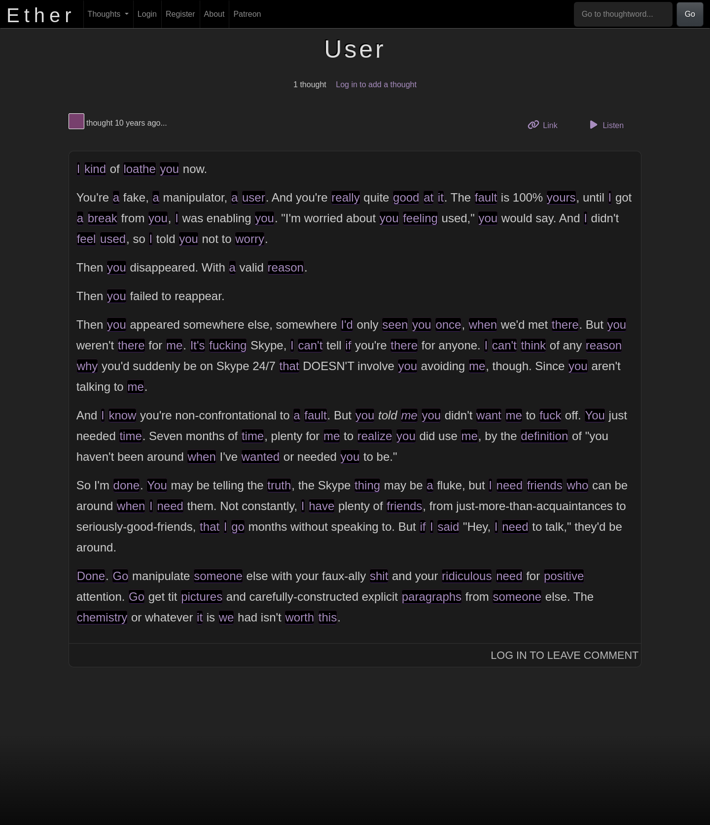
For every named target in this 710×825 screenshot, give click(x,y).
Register (180, 14)
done (126, 485)
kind (95, 168)
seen (395, 324)
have (321, 506)
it (441, 197)
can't (310, 345)
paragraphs (432, 596)
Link (546, 124)
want (488, 415)
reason (286, 267)
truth (279, 485)
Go (690, 14)
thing (367, 485)
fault (486, 197)
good (406, 197)
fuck (550, 415)
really (345, 197)
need (510, 485)
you (169, 168)
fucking (228, 345)
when (483, 324)
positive (564, 576)
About (214, 14)
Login (147, 14)
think (533, 345)
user (253, 197)
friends (545, 485)
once (448, 324)
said (448, 526)
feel (86, 238)
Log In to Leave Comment (565, 655)
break (102, 218)
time (130, 436)
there (565, 324)
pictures (201, 596)
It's (197, 345)
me (174, 345)
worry (249, 238)
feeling (420, 218)
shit (379, 576)
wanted (261, 456)
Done (91, 576)
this (328, 617)
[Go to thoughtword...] (623, 14)
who (577, 485)
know (122, 415)
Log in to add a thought (376, 84)
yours (561, 197)
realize (374, 436)
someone (218, 576)
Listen (605, 125)
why (87, 366)
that (289, 366)
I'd (347, 324)
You (595, 415)
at (428, 197)
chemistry (102, 617)
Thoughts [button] (105, 14)
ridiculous (467, 576)
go (238, 526)
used (113, 238)
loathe (139, 168)
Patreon (247, 14)
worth (299, 617)
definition (544, 436)
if (348, 345)
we (226, 617)
